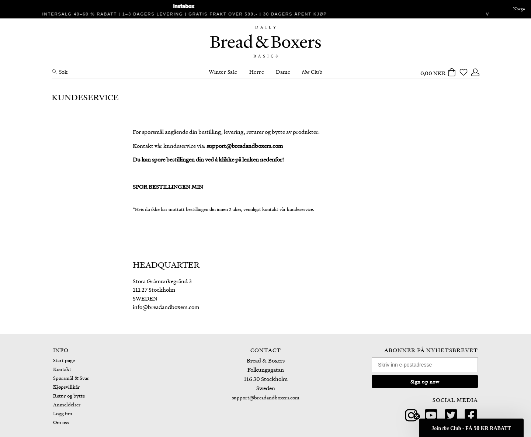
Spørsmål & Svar (71, 377)
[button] (471, 428)
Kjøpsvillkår (66, 386)
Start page (64, 360)
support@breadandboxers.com (265, 397)
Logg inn (62, 413)
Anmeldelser (67, 404)
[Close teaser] (416, 416)
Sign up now (425, 381)
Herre (256, 71)
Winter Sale (223, 71)
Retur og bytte (69, 395)
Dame (283, 71)
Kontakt (62, 368)
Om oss (61, 422)
